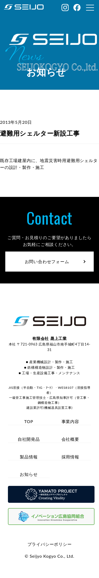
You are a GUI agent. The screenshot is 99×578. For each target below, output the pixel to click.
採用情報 (70, 456)
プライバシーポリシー (49, 544)
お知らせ (28, 474)
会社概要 (70, 439)
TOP (28, 421)
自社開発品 (29, 439)
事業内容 (70, 421)
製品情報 (28, 456)
